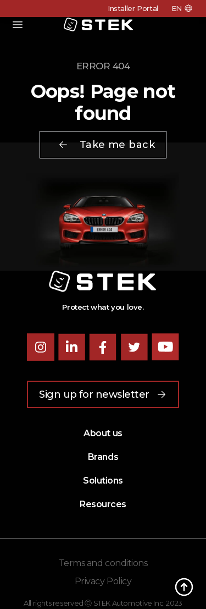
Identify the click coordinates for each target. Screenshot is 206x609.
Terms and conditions (103, 563)
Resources (103, 504)
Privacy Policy (103, 581)
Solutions (103, 480)
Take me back (106, 145)
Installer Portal (133, 8)
